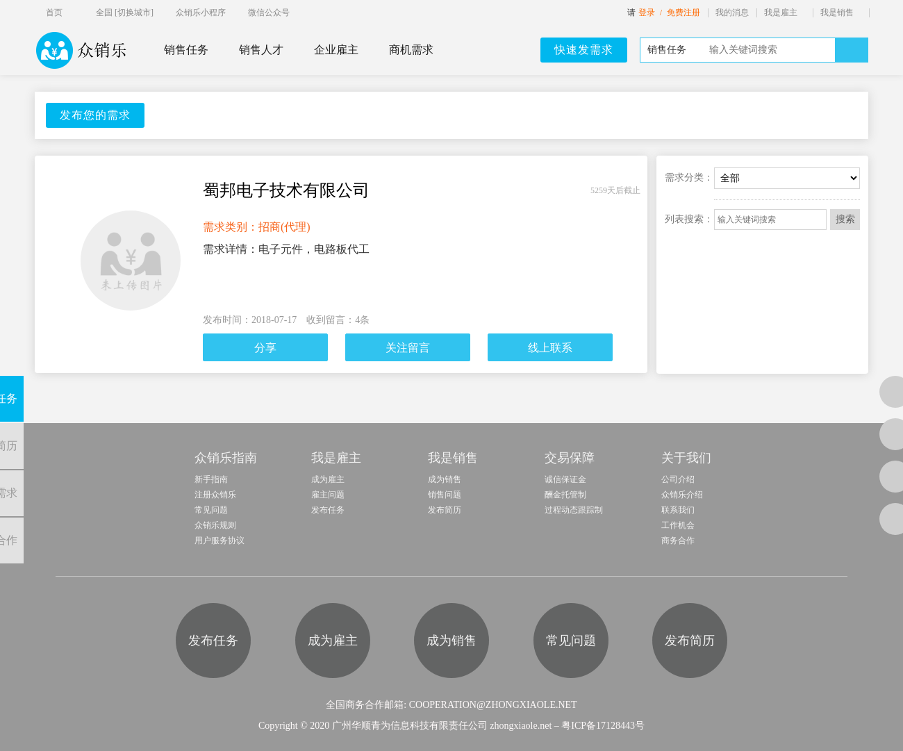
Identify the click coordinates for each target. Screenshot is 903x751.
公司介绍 (678, 479)
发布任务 (328, 510)
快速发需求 (583, 50)
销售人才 (261, 50)
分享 (265, 348)
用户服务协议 (219, 540)
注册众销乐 (215, 495)
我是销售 (837, 12)
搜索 (845, 219)
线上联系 (550, 348)
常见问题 (211, 510)
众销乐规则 (215, 525)
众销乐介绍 (682, 495)
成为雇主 (328, 479)
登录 (646, 12)
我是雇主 (780, 12)
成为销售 (444, 479)
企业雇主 (336, 50)
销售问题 (444, 495)
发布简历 (444, 510)
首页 (54, 12)
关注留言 (408, 348)
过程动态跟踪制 (574, 510)
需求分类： (689, 177)
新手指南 (211, 479)
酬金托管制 (565, 495)
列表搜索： (689, 219)
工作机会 (678, 525)
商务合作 (678, 540)
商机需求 (411, 50)
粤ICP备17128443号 (603, 725)
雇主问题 (328, 495)
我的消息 (732, 12)
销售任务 (186, 50)
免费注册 (683, 12)
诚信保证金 (565, 479)
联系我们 (678, 510)
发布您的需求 (95, 115)
